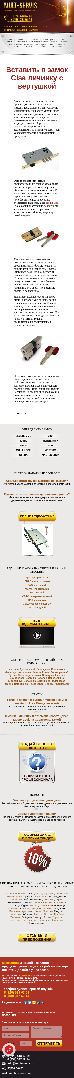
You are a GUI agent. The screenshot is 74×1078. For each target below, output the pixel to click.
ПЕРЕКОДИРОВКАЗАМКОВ (42, 45)
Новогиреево (59, 902)
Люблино (12, 908)
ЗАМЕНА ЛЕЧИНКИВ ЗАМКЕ (15, 45)
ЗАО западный (37, 607)
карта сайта (15, 1068)
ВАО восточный (37, 585)
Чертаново (48, 893)
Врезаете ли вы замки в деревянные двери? (37, 494)
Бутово (12, 675)
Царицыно (57, 917)
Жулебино (58, 914)
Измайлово (16, 899)
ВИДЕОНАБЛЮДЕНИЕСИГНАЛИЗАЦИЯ (57, 45)
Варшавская (45, 920)
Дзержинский (27, 669)
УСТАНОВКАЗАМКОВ (9, 40)
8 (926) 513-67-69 (16, 992)
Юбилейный (15, 681)
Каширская (57, 920)
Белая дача (43, 669)
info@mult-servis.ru (20, 1063)
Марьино (44, 905)
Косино (8, 684)
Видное (49, 684)
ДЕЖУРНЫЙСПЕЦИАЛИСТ (64, 40)
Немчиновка (21, 684)
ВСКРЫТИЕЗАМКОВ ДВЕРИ (34, 40)
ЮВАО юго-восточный (37, 581)
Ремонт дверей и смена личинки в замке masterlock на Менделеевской (37, 701)
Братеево (38, 914)
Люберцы (11, 672)
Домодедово (17, 678)
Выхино (48, 914)
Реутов (37, 672)
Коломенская (49, 908)
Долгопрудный (59, 672)
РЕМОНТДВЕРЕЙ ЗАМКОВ (21, 40)
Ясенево (9, 893)
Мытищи (13, 669)
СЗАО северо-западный (37, 603)
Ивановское (16, 914)
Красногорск (62, 684)
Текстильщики (14, 896)
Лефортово (36, 908)
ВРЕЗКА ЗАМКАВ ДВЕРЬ (29, 45)
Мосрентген (58, 669)
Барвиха (31, 678)
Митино (34, 905)
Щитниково (43, 681)
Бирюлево (20, 893)
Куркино (60, 675)
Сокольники (40, 896)
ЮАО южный (37, 592)
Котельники (25, 672)
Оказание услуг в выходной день (36, 800)
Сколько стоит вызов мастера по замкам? (37, 480)
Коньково (48, 911)
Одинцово (48, 675)
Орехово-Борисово (42, 902)
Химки (46, 672)
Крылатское (28, 911)
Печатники (48, 899)
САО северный (37, 600)
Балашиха (30, 681)
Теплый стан (61, 893)
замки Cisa (52, 202)
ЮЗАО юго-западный (36, 589)
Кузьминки (14, 911)
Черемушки (32, 920)
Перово (59, 899)
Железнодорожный (29, 675)
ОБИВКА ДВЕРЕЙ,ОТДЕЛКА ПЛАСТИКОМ (49, 40)
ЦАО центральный (37, 577)
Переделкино (56, 678)
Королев (42, 678)
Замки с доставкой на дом (37, 813)
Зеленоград (58, 681)
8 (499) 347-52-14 (16, 996)
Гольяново (15, 917)
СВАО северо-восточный (37, 596)
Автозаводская (17, 920)
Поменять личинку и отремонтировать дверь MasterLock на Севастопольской (37, 717)
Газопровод (37, 684)
